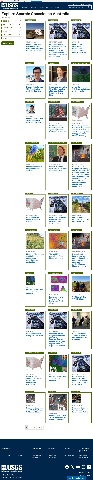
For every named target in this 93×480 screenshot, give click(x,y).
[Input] (80, 7)
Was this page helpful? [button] (76, 478)
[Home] (9, 9)
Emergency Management (83, 456)
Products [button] (7, 24)
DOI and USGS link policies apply (84, 450)
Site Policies (36, 448)
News (42, 7)
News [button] (5, 31)
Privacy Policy (52, 448)
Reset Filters (7, 43)
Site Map (66, 448)
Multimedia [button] (7, 28)
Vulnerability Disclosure (36, 456)
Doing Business (68, 456)
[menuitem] (25, 6)
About (57, 7)
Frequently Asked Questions (81, 4)
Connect (49, 7)
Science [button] (6, 21)
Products (34, 7)
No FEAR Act (5, 456)
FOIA (18, 448)
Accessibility (5, 448)
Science (25, 7)
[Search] (90, 7)
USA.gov (20, 456)
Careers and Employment (52, 456)
